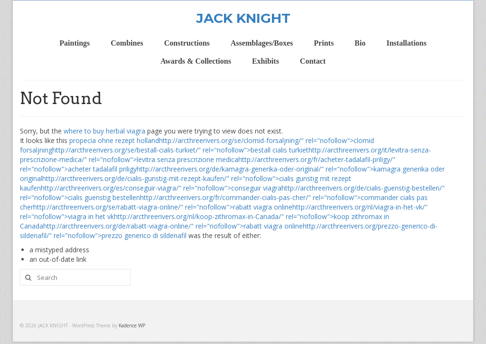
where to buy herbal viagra (104, 130)
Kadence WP (132, 325)
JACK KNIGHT (243, 18)
